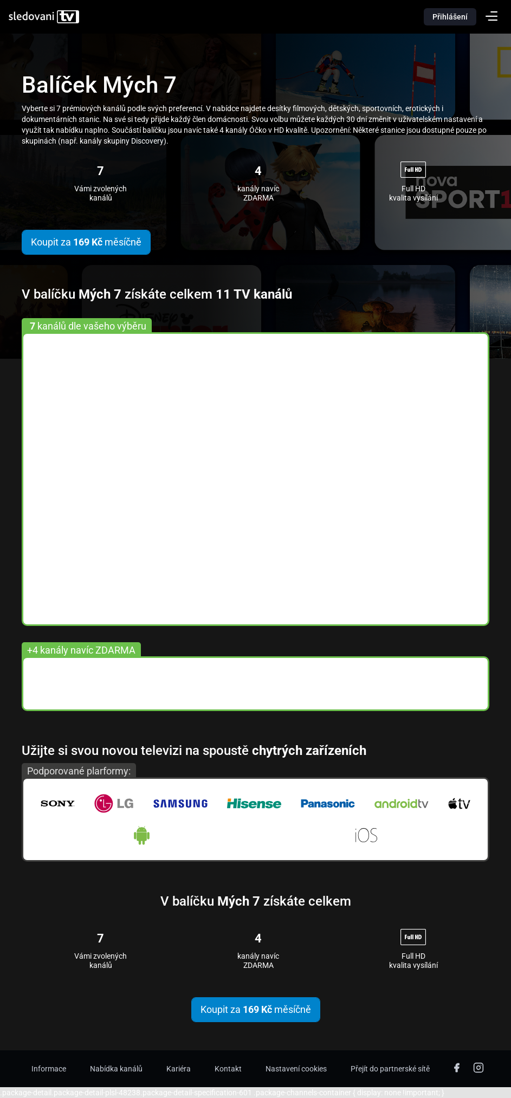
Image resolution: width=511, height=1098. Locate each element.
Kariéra (178, 1068)
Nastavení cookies (296, 1068)
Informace (48, 1068)
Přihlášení (450, 16)
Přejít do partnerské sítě (390, 1068)
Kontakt (228, 1068)
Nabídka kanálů (116, 1068)
